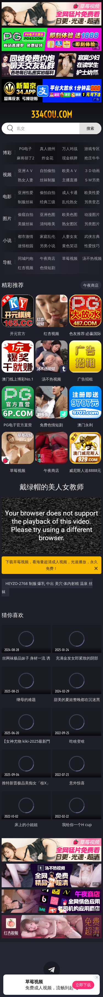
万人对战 (69, 148)
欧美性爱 (92, 192)
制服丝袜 (25, 201)
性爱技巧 (92, 245)
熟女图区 (69, 223)
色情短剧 (47, 267)
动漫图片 (92, 214)
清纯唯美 (47, 223)
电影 (7, 196)
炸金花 (47, 157)
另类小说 (47, 245)
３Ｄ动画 (92, 170)
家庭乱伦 (47, 236)
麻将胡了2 (25, 157)
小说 (7, 240)
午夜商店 (47, 258)
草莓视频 (69, 258)
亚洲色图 (47, 214)
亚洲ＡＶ (25, 170)
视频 (7, 174)
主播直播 (69, 179)
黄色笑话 (69, 245)
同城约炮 (25, 258)
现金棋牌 (69, 157)
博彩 (7, 153)
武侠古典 (92, 236)
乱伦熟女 (69, 201)
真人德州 (47, 148)
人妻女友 (69, 236)
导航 (7, 262)
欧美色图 (69, 214)
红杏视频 (25, 267)
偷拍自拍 (47, 192)
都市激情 (25, 236)
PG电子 (25, 148)
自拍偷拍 (47, 170)
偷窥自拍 (25, 214)
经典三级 (47, 201)
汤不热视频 (92, 258)
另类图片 (92, 223)
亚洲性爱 (25, 192)
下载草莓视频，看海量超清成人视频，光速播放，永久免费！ (52, 565)
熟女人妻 (25, 179)
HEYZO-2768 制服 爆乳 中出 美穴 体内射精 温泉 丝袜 (47, 587)
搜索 (90, 128)
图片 (7, 218)
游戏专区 (92, 148)
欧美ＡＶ (69, 170)
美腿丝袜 (25, 223)
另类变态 (92, 201)
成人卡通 (69, 192)
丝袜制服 (47, 179)
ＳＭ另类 (92, 179)
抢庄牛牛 (92, 157)
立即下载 (83, 984)
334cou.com (51, 114)
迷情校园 (25, 245)
